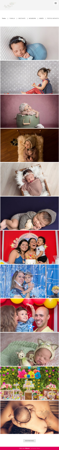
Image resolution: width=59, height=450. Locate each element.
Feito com (29, 448)
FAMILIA (12, 18)
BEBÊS (41, 18)
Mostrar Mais (29, 440)
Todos (4, 18)
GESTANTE (21, 18)
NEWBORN (32, 18)
